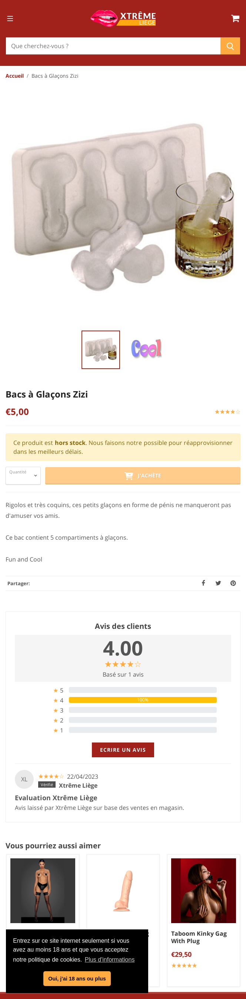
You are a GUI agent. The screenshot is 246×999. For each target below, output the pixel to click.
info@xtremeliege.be (133, 828)
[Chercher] (113, 45)
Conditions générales (126, 900)
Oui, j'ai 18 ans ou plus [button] (77, 979)
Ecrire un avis (123, 482)
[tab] (123, 423)
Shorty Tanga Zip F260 (35, 670)
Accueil (15, 75)
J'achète (142, 209)
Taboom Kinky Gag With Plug (199, 670)
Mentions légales (125, 924)
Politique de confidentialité (126, 912)
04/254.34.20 (129, 816)
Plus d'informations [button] (110, 959)
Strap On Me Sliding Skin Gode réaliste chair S (120, 674)
